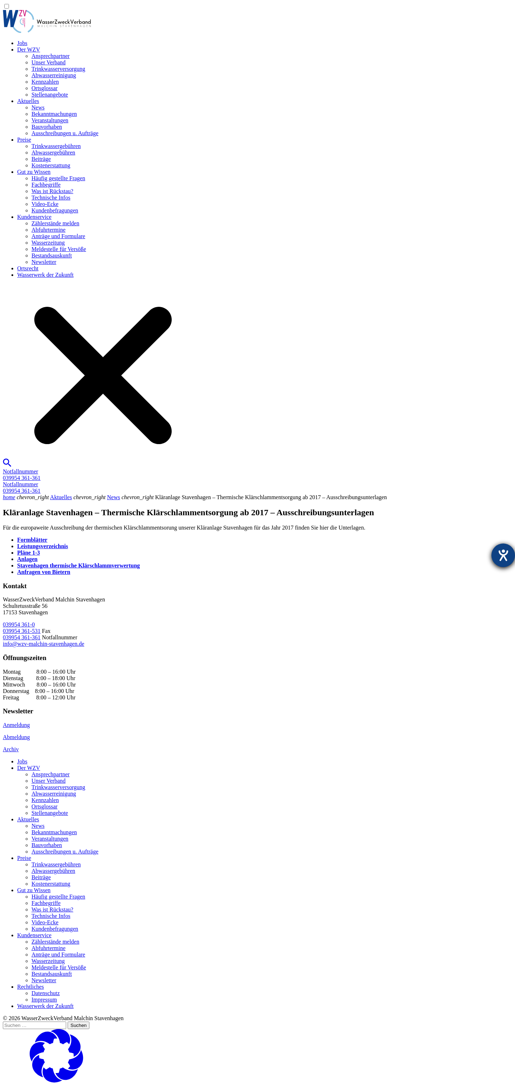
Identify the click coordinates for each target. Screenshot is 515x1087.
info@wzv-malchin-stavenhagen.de (43, 644)
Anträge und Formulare (58, 236)
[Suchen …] (34, 1025)
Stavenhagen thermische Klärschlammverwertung (78, 565)
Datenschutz (45, 993)
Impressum (44, 1000)
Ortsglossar (44, 88)
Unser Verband (48, 62)
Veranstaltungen (49, 120)
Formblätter (32, 540)
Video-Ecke (44, 204)
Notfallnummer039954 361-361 (21, 474)
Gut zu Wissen (33, 172)
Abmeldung (16, 737)
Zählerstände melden (55, 223)
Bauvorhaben (46, 127)
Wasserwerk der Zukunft (45, 275)
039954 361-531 (21, 631)
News (37, 107)
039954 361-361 (21, 637)
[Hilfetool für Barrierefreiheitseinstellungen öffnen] (503, 555)
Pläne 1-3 (28, 553)
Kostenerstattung (50, 165)
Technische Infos (50, 198)
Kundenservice (34, 217)
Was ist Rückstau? (52, 191)
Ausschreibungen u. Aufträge (64, 133)
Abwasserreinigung (53, 75)
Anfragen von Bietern (43, 572)
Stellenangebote (49, 95)
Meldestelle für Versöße (58, 249)
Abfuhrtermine (48, 230)
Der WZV (28, 49)
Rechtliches (30, 987)
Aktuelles (28, 101)
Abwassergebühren (53, 152)
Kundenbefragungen (54, 210)
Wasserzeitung (48, 243)
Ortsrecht (28, 268)
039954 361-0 (19, 624)
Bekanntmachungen (54, 114)
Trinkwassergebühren (56, 146)
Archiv (11, 749)
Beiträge (41, 159)
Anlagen (27, 559)
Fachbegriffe (45, 185)
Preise (24, 140)
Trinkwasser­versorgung (58, 69)
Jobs (22, 43)
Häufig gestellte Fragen (58, 178)
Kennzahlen (45, 82)
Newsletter (43, 262)
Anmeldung (16, 725)
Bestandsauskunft (51, 255)
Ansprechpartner (50, 56)
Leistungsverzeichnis (42, 546)
